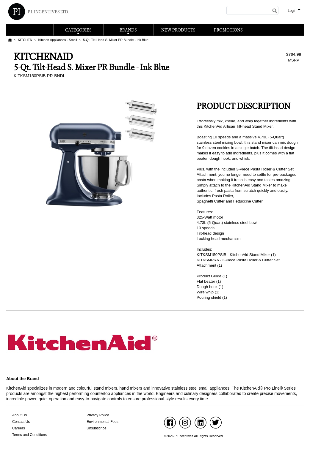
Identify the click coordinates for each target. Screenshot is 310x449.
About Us (19, 415)
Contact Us (21, 422)
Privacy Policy (98, 415)
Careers (18, 428)
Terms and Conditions (29, 435)
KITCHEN (25, 40)
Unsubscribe (97, 428)
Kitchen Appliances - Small (57, 40)
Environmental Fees (102, 422)
